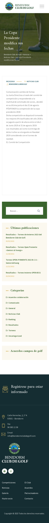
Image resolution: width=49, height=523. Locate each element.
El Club (28, 482)
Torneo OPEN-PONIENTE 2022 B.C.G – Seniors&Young (22, 261)
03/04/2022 (10, 276)
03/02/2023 (10, 241)
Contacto (29, 498)
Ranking (12, 319)
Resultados (13, 325)
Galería (5, 493)
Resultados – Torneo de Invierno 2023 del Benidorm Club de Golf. (24, 236)
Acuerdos (29, 487)
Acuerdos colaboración (18, 297)
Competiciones (9, 482)
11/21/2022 (10, 266)
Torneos (12, 330)
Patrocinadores (31, 493)
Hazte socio (7, 498)
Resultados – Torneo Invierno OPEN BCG (23, 272)
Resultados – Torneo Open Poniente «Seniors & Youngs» (21, 248)
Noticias (5, 487)
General (11, 308)
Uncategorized (15, 336)
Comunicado (13, 303)
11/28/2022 (10, 254)
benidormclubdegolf (16, 84)
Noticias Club (33, 81)
